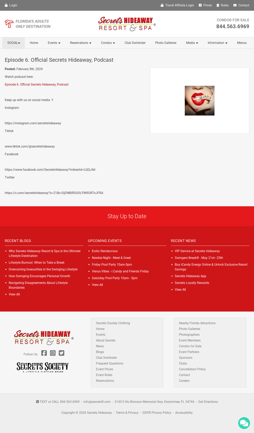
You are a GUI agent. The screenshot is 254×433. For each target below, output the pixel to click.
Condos (108, 43)
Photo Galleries (165, 43)
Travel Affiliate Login (177, 5)
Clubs (183, 363)
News (100, 346)
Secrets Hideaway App (190, 276)
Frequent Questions (109, 363)
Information (217, 43)
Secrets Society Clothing (113, 323)
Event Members (190, 340)
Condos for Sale (233, 20)
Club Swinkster (135, 43)
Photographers (189, 335)
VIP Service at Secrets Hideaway (197, 251)
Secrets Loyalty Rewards (192, 283)
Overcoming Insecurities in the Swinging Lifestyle (43, 269)
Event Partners (189, 352)
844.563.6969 (232, 26)
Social (13, 43)
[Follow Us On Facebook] (44, 354)
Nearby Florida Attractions (197, 323)
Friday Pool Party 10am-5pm (112, 264)
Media (192, 43)
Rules (223, 5)
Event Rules (104, 375)
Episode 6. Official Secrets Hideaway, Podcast (36, 84)
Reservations (80, 43)
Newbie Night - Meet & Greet (111, 258)
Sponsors (185, 358)
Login (11, 5)
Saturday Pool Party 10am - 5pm (115, 278)
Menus (242, 43)
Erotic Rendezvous (105, 251)
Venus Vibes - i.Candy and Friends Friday (120, 271)
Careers (184, 381)
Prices (205, 5)
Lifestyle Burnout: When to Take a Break (36, 262)
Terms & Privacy (127, 413)
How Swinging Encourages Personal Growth (39, 276)
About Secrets (105, 340)
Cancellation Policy (192, 369)
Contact (241, 5)
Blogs (100, 352)
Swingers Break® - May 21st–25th (199, 258)
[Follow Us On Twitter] (61, 354)
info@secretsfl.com (97, 402)
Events (54, 43)
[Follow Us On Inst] (53, 354)
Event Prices (104, 369)
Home (34, 43)
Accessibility (184, 413)
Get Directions (208, 402)
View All (14, 294)
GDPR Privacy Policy (157, 413)
